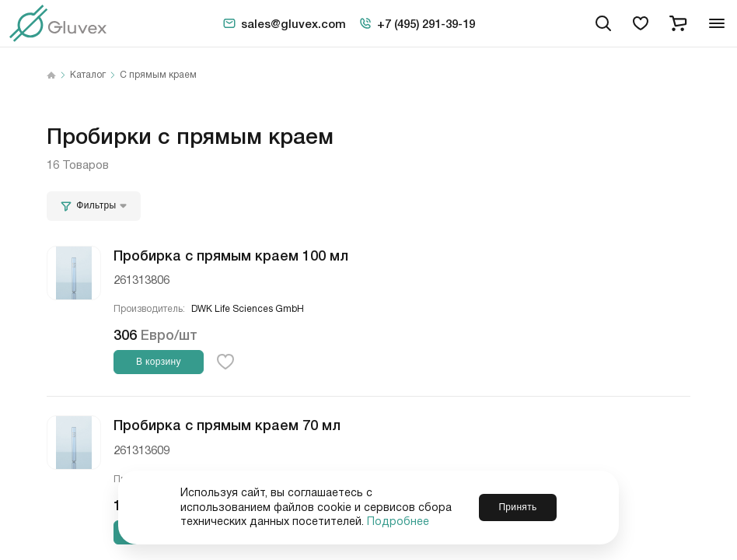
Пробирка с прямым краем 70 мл (227, 424)
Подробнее (398, 521)
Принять (517, 507)
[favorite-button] (225, 361)
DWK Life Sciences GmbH (247, 309)
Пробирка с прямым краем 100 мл (231, 254)
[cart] (678, 23)
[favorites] (640, 23)
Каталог (88, 75)
